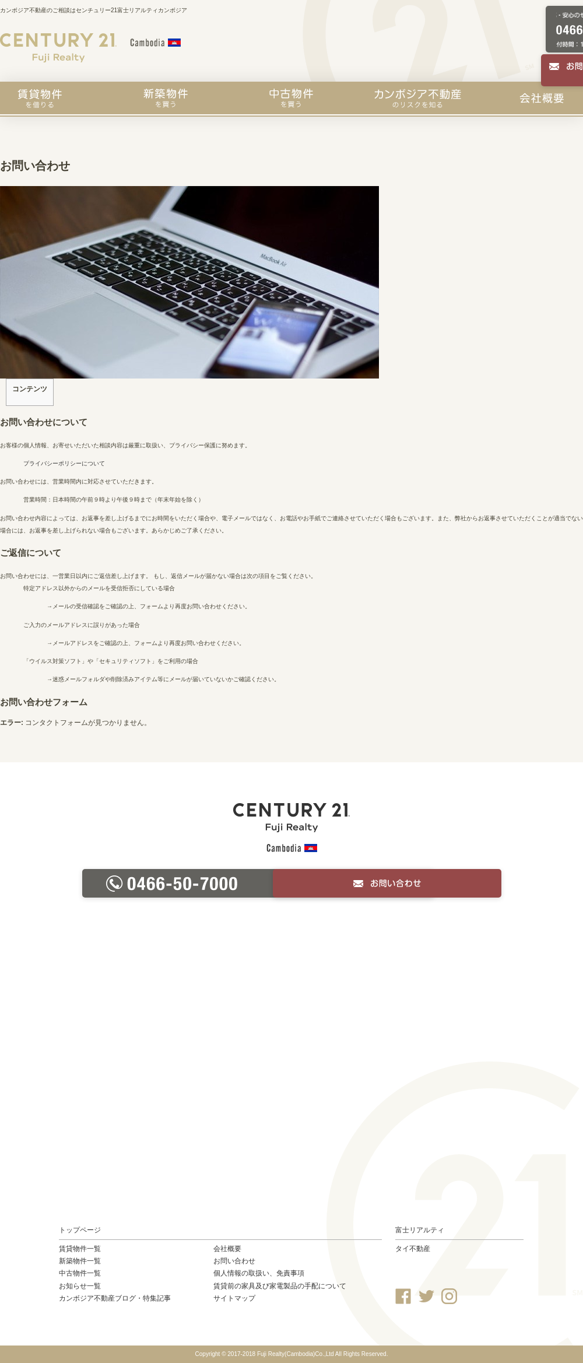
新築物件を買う (165, 98)
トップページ (80, 1230)
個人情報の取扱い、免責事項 (258, 1273)
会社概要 (541, 98)
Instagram (449, 1296)
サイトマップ (234, 1298)
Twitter (426, 1296)
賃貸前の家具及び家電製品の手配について (279, 1286)
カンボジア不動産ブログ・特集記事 (115, 1298)
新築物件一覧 (80, 1260)
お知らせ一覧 (80, 1286)
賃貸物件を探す (39, 98)
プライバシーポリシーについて (64, 463)
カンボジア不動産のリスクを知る (417, 98)
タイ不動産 (412, 1248)
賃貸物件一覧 (80, 1248)
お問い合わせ (234, 1260)
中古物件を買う (291, 98)
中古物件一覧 (80, 1273)
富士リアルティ (419, 1230)
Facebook (403, 1296)
